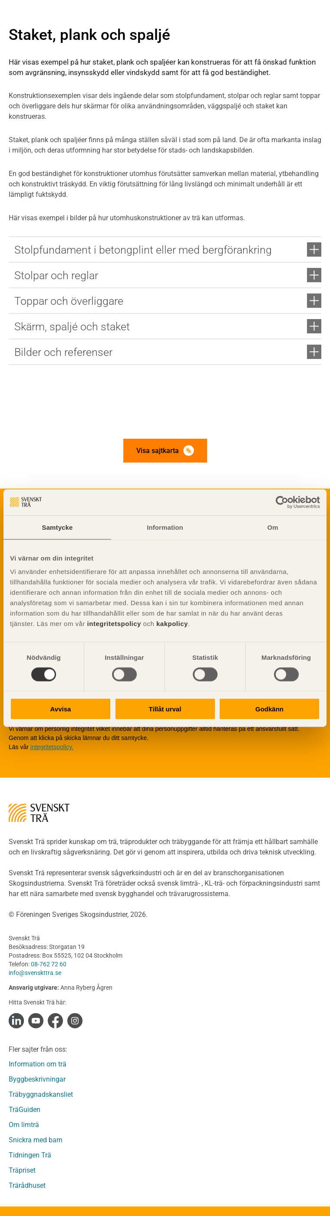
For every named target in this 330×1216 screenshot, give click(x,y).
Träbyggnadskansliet (41, 1094)
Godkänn (269, 709)
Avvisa (60, 709)
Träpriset (22, 1170)
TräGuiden (24, 1109)
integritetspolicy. (51, 746)
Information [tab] (165, 527)
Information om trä (37, 1064)
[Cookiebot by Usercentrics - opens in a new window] (282, 502)
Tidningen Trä (30, 1155)
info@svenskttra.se (35, 972)
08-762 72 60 (48, 964)
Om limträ (24, 1125)
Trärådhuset (27, 1185)
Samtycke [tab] (57, 527)
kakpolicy (172, 623)
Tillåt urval (165, 709)
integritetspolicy (113, 623)
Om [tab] (272, 527)
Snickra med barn (36, 1140)
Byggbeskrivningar (37, 1079)
